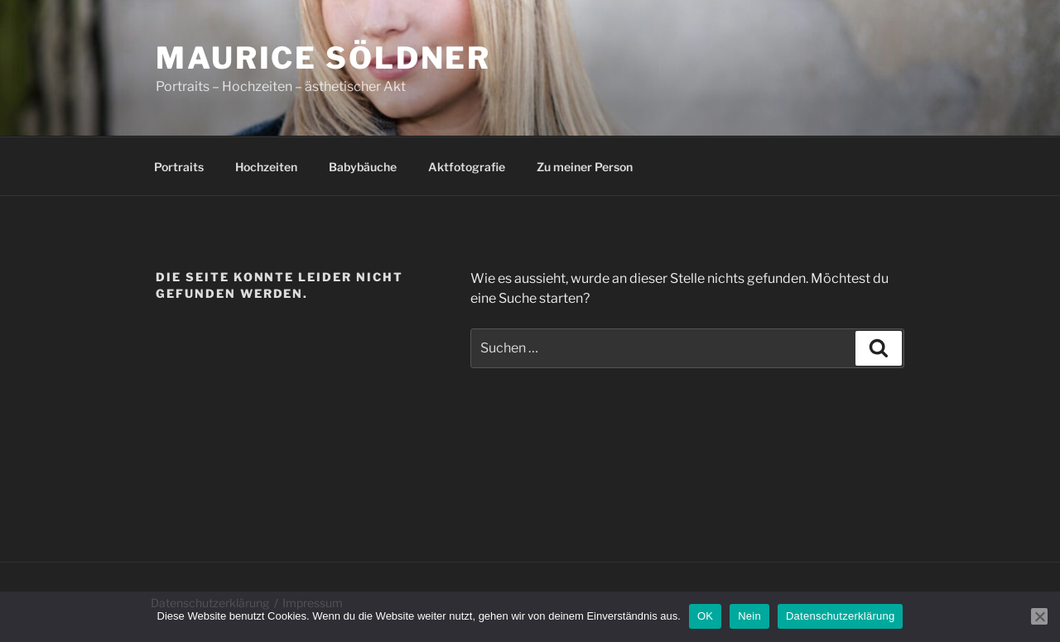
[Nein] (1039, 616)
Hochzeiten (266, 167)
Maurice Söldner (323, 58)
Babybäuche (363, 167)
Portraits (179, 167)
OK (705, 616)
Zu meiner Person (585, 167)
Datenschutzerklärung (840, 616)
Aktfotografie (466, 167)
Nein (749, 616)
